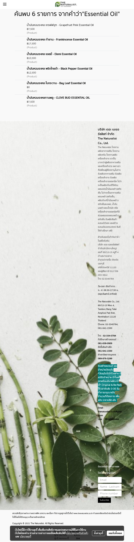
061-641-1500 (105, 351)
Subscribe (104, 500)
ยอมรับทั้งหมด (115, 533)
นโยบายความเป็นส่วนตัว (77, 533)
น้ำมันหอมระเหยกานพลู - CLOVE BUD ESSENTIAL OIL (58, 98)
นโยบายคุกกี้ (25, 536)
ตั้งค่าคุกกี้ (98, 533)
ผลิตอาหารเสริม (113, 162)
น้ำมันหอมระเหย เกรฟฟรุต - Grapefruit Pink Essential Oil (60, 25)
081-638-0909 (105, 343)
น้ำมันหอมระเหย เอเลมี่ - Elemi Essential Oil (52, 54)
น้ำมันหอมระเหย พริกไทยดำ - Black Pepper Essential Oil (59, 69)
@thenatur (110, 419)
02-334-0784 (109, 335)
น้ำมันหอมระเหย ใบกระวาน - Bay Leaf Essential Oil (56, 83)
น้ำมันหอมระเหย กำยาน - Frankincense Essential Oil (57, 40)
